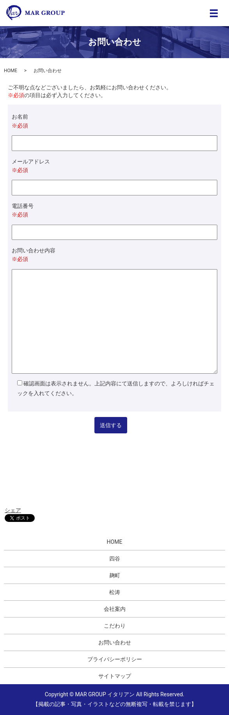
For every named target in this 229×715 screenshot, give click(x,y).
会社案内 (115, 609)
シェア (13, 510)
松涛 (114, 592)
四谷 (114, 558)
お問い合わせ (114, 642)
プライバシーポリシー (114, 659)
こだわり (115, 626)
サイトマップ (114, 676)
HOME (10, 70)
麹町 (114, 575)
